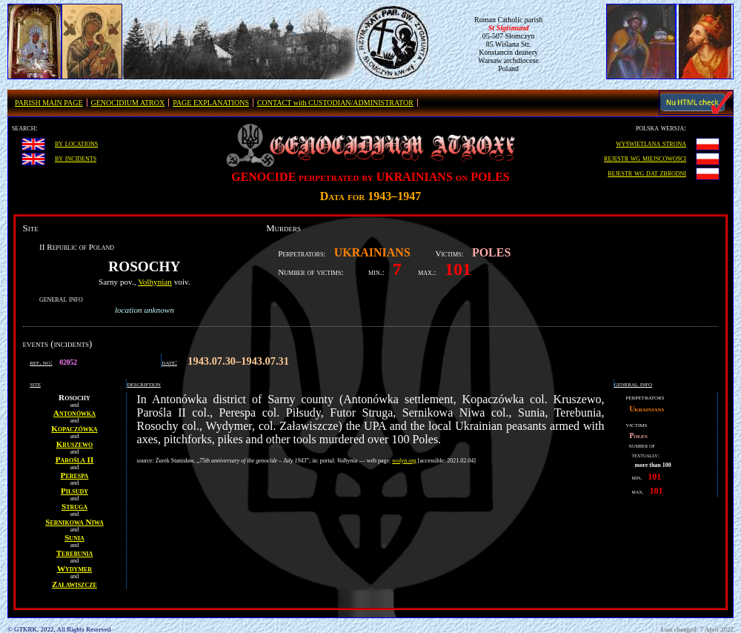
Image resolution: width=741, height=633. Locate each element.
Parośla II (75, 459)
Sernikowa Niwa (74, 521)
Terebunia (74, 553)
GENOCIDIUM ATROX (128, 103)
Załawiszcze (74, 584)
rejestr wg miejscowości (645, 157)
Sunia (74, 537)
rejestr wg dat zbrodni (647, 172)
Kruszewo (74, 444)
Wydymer (74, 568)
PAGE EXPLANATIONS (211, 103)
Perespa (75, 475)
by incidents (75, 157)
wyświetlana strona (651, 143)
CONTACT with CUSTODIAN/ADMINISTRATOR (335, 103)
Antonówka (74, 412)
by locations (76, 143)
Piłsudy (74, 490)
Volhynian (155, 281)
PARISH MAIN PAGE (49, 103)
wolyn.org (404, 460)
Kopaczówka (74, 428)
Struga (74, 506)
